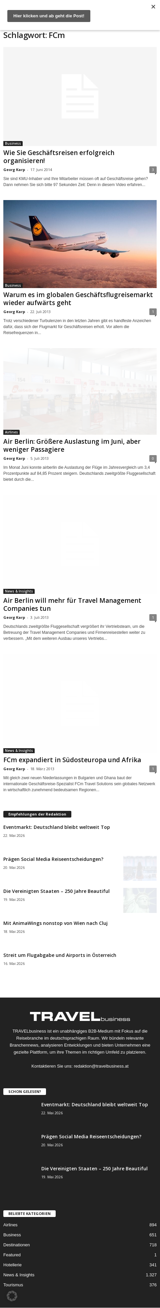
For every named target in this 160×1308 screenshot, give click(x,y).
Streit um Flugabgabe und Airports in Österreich (59, 955)
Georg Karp (14, 169)
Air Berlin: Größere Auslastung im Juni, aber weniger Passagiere (72, 445)
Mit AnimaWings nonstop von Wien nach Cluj (55, 923)
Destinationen (16, 1244)
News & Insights (19, 591)
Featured (12, 1254)
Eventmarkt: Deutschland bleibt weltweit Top (56, 827)
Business (13, 143)
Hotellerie (12, 1264)
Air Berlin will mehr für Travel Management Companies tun (72, 604)
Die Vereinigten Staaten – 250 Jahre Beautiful (56, 891)
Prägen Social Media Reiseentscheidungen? (53, 859)
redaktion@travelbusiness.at (101, 1065)
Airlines (11, 432)
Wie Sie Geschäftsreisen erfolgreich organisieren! (58, 156)
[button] (12, 1296)
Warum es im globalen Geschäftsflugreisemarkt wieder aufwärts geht (78, 298)
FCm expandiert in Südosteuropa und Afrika (72, 759)
